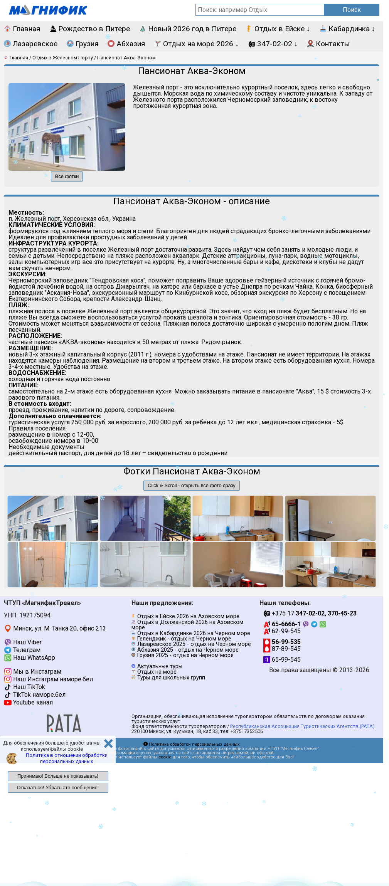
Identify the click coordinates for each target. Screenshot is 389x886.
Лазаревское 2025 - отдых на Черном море (194, 644)
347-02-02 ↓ (273, 43)
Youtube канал (28, 702)
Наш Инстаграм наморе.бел (48, 679)
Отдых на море (157, 672)
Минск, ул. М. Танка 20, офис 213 (55, 628)
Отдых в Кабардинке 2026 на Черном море (193, 633)
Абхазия (126, 43)
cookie (164, 757)
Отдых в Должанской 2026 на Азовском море (187, 625)
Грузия (82, 43)
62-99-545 (282, 631)
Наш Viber (23, 642)
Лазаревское (30, 43)
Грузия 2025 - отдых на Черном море (185, 655)
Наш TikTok (24, 687)
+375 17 (310, 613)
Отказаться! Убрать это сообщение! (58, 787)
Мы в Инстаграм (32, 671)
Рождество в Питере (89, 28)
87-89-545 (282, 648)
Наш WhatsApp (29, 657)
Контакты (328, 43)
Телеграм (22, 650)
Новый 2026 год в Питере (187, 28)
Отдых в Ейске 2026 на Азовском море (188, 616)
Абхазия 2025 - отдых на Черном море (188, 650)
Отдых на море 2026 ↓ (196, 43)
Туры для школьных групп (171, 677)
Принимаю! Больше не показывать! (57, 776)
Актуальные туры (159, 666)
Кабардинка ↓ (348, 28)
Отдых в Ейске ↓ (278, 28)
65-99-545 (282, 659)
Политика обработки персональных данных (191, 744)
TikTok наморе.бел (35, 694)
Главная (22, 28)
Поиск (352, 9)
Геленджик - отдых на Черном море (184, 638)
